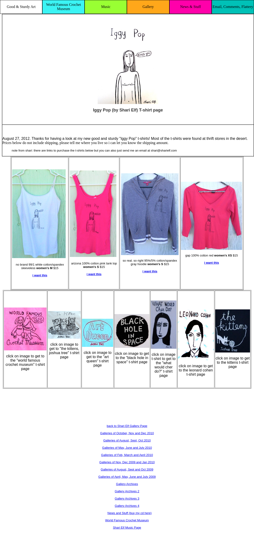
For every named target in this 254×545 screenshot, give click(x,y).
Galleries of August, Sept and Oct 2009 (127, 469)
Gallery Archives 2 (127, 491)
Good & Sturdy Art (21, 7)
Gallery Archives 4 (127, 506)
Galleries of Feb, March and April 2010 (127, 455)
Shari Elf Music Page (127, 527)
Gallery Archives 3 (127, 498)
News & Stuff (190, 7)
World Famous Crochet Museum (63, 7)
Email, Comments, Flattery (233, 7)
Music (106, 7)
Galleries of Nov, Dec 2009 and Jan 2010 (127, 462)
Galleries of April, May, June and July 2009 (127, 476)
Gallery (148, 7)
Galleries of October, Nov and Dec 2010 (127, 433)
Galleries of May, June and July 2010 (127, 447)
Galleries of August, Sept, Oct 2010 (127, 440)
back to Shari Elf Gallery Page (127, 426)
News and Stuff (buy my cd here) (129, 513)
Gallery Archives (127, 484)
